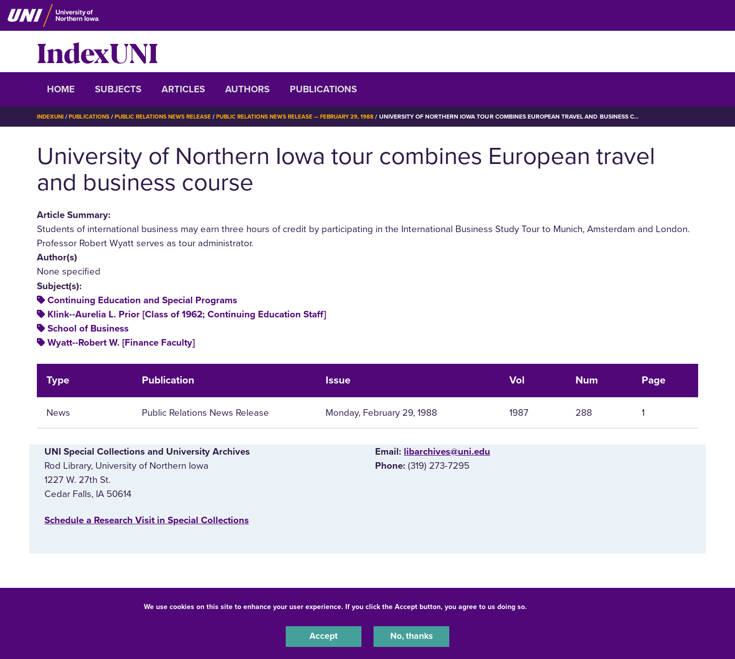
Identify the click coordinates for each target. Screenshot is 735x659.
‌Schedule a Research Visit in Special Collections (146, 520)
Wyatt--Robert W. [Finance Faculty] (121, 342)
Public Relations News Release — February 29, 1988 (305, 116)
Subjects (118, 89)
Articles (183, 89)
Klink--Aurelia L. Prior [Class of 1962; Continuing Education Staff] (186, 313)
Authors (247, 89)
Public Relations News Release (168, 116)
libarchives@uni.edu (447, 451)
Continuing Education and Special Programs (142, 299)
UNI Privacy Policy (561, 605)
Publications (323, 89)
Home (61, 89)
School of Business (88, 328)
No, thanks (411, 635)
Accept (323, 635)
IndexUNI (97, 51)
